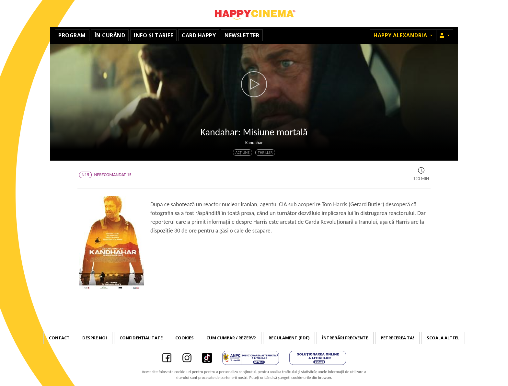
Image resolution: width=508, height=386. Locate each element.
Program (72, 35)
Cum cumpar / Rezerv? (231, 338)
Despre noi (94, 338)
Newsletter (242, 35)
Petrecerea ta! (397, 338)
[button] (444, 35)
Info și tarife (153, 35)
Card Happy (199, 35)
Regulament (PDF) (289, 338)
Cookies (184, 338)
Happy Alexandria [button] (401, 35)
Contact (59, 338)
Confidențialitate (141, 338)
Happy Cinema (254, 13)
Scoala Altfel (443, 338)
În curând (110, 35)
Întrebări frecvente (345, 338)
